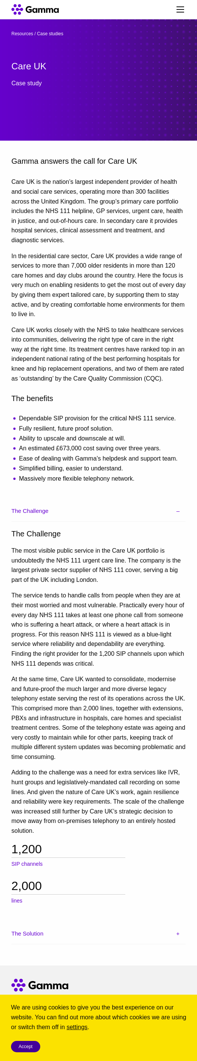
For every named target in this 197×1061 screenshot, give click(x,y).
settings (76, 1027)
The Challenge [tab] (30, 511)
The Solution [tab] (27, 933)
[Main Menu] (180, 9)
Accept (26, 1046)
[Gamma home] (33, 9)
